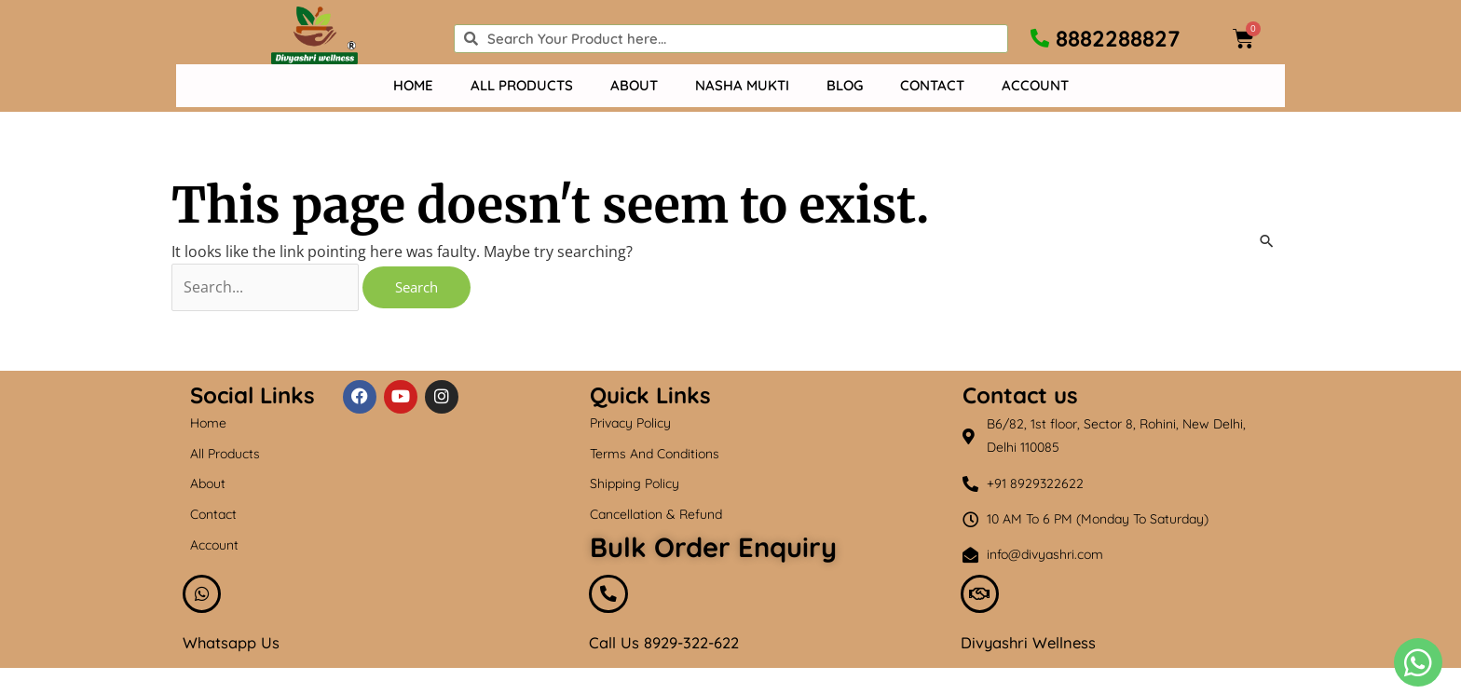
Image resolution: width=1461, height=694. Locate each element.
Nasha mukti (742, 85)
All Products (522, 85)
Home (413, 85)
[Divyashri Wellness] (982, 599)
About (634, 85)
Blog (844, 85)
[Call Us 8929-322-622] (610, 599)
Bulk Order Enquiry (713, 548)
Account (1035, 85)
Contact (932, 85)
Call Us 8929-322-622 (671, 649)
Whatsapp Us (236, 649)
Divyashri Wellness (1034, 649)
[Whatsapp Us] (204, 599)
